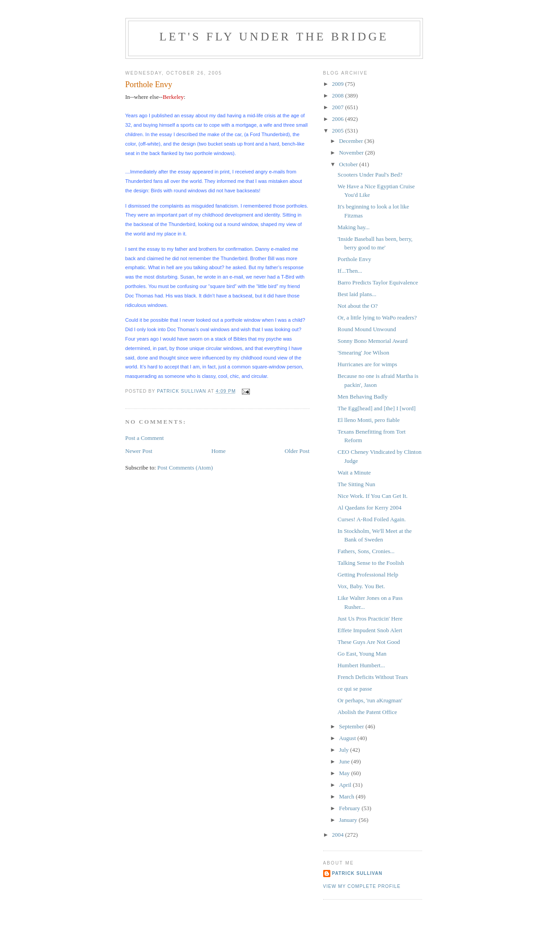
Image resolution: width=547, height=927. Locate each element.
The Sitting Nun (356, 484)
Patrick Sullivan (357, 873)
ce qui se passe (355, 688)
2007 (338, 107)
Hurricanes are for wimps (367, 364)
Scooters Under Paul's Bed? (370, 174)
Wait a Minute (354, 472)
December (352, 140)
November (352, 152)
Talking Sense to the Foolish (371, 562)
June (345, 761)
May (345, 773)
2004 (338, 834)
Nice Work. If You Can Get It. (373, 495)
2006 (338, 118)
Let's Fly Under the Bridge (274, 36)
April (346, 784)
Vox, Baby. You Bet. (361, 586)
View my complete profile (362, 886)
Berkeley (173, 96)
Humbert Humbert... (361, 665)
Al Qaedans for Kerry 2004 (369, 507)
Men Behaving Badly (362, 396)
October (349, 164)
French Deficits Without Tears (373, 677)
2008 (338, 95)
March (347, 796)
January (349, 819)
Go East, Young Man (362, 653)
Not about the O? (358, 305)
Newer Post (138, 451)
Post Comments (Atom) (185, 467)
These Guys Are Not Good (369, 642)
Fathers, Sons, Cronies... (366, 551)
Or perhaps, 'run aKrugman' (370, 700)
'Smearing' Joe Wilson (363, 352)
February (350, 808)
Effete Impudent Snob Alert (370, 630)
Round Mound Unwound (367, 329)
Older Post (297, 451)
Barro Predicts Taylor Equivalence (378, 282)
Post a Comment (144, 438)
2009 (338, 83)
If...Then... (350, 270)
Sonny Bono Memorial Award (373, 340)
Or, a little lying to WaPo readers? (377, 317)
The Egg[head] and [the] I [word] (377, 408)
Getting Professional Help (368, 574)
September (352, 726)
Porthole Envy (354, 259)
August (348, 738)
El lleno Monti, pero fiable (369, 420)
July (344, 749)
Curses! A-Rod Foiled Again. (372, 519)
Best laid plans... (357, 294)
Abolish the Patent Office (367, 712)
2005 (338, 130)
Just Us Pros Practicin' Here (370, 618)
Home (218, 451)
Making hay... (353, 227)
